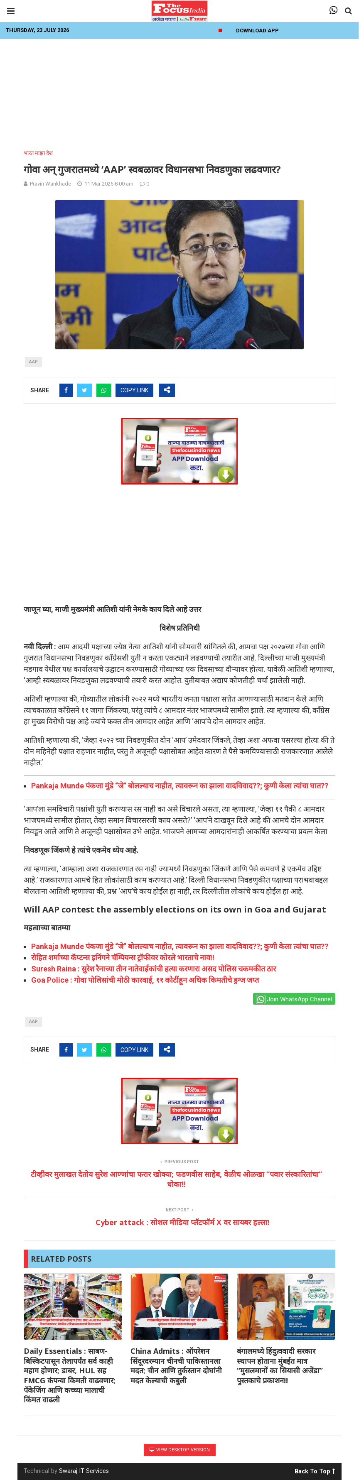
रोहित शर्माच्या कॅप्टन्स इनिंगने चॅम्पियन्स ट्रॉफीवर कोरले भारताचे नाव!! (122, 957)
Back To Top (315, 1470)
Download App (257, 30)
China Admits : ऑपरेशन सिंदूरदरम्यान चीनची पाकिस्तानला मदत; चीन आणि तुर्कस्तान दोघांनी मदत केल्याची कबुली (176, 1365)
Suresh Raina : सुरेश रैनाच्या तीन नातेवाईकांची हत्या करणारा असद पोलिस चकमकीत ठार (153, 968)
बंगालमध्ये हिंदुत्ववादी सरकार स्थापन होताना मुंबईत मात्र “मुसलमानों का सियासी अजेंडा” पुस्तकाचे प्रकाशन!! (280, 1365)
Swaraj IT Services (84, 1471)
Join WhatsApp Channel (294, 999)
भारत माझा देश (38, 153)
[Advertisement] (179, 92)
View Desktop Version (180, 1450)
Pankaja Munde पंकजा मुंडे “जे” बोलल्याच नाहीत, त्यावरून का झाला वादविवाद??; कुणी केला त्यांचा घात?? (179, 785)
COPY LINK (134, 390)
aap (33, 362)
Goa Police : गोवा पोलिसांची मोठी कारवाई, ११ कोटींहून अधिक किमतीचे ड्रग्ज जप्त (145, 980)
